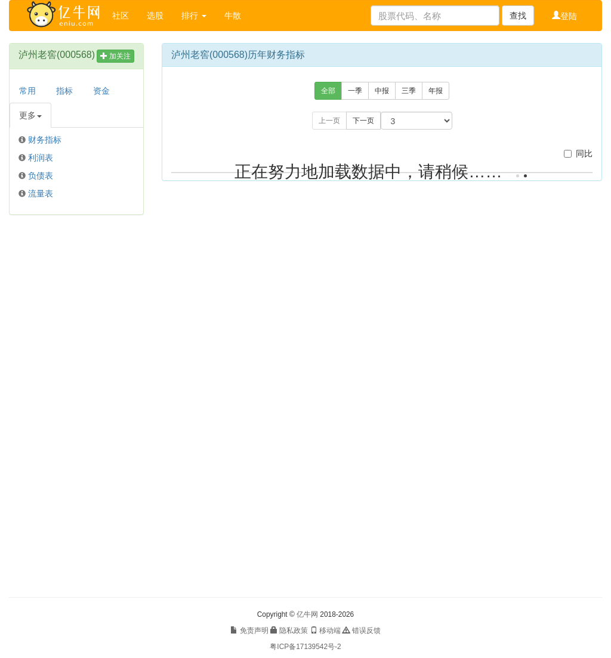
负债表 (40, 175)
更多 (30, 115)
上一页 (329, 120)
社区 (120, 15)
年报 (435, 91)
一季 (355, 91)
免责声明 (249, 630)
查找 (518, 15)
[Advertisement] (76, 406)
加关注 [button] (115, 56)
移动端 (325, 630)
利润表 (40, 157)
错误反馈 (361, 630)
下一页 (363, 120)
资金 (101, 91)
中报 (382, 91)
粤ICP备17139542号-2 (305, 646)
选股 (155, 15)
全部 (328, 91)
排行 (193, 15)
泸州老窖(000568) (56, 55)
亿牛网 (307, 614)
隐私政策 (289, 630)
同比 (578, 153)
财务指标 (44, 139)
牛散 (232, 15)
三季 (409, 91)
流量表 (40, 193)
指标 (64, 91)
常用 (27, 91)
